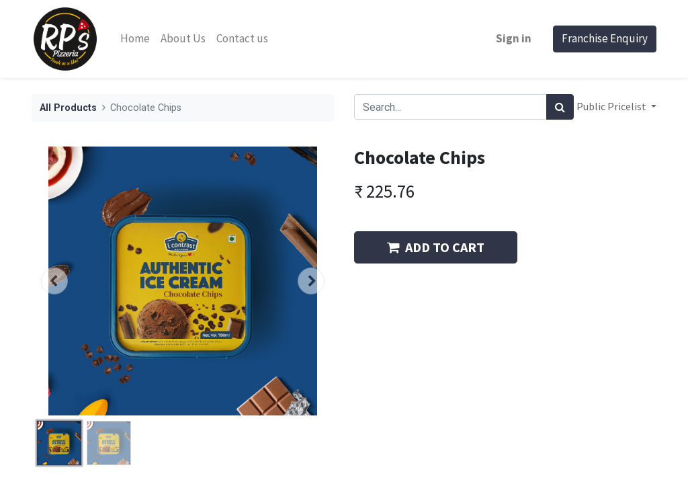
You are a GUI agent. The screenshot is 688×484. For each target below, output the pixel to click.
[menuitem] (135, 39)
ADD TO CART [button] (435, 247)
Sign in (513, 38)
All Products (68, 108)
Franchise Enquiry (605, 38)
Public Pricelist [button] (612, 106)
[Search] (560, 107)
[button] (54, 281)
